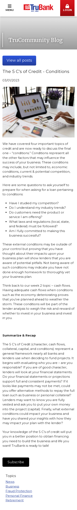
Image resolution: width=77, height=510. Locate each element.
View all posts (19, 60)
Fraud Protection (19, 491)
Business (12, 486)
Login (67, 8)
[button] (67, 8)
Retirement (15, 500)
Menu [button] (9, 8)
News (10, 482)
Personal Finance (19, 496)
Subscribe (16, 462)
